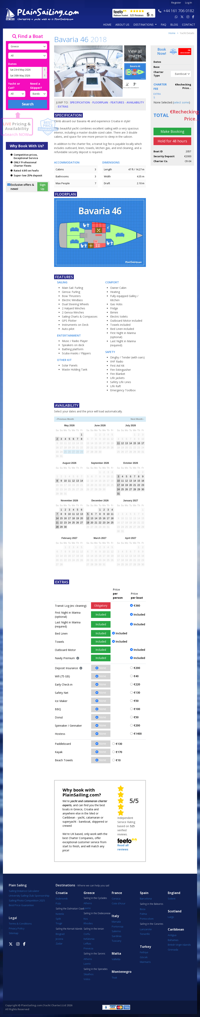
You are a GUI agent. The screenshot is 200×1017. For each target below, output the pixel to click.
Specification (80, 102)
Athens (88, 903)
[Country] (27, 46)
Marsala (116, 921)
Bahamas (173, 940)
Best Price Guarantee (21, 905)
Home (107, 24)
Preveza (88, 948)
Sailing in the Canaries (151, 924)
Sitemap (13, 933)
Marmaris (145, 962)
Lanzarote (146, 929)
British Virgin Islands (179, 944)
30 (142, 489)
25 (122, 489)
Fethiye (144, 952)
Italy (115, 916)
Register (176, 2)
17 (142, 443)
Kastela (60, 914)
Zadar (59, 943)
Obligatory (100, 605)
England (174, 893)
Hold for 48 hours (172, 141)
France (117, 893)
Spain (144, 893)
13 (126, 443)
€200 (137, 668)
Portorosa (117, 926)
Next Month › (137, 419)
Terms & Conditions (20, 923)
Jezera (59, 939)
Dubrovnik (62, 898)
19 (126, 485)
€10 (118, 760)
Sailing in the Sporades (95, 969)
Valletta (116, 959)
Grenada (173, 949)
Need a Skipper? (36, 86)
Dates (12, 64)
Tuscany (116, 940)
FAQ (163, 24)
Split (58, 918)
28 (134, 489)
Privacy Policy (16, 928)
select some (181, 102)
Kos (86, 918)
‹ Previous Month (65, 419)
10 (65, 480)
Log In (188, 2)
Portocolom (147, 918)
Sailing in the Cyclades (95, 898)
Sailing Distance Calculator (24, 891)
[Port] (27, 56)
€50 (136, 701)
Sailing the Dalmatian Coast (70, 908)
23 (142, 485)
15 (134, 443)
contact (188, 24)
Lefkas (87, 943)
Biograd (60, 934)
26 (126, 489)
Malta (116, 953)
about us (122, 24)
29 (138, 489)
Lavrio (87, 908)
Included (101, 614)
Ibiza (142, 909)
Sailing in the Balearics (151, 904)
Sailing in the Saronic (94, 953)
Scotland (174, 911)
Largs (171, 917)
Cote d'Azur (118, 903)
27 (130, 489)
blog (174, 24)
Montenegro (121, 972)
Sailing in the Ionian (94, 928)
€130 (137, 692)
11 (118, 443)
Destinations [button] (143, 24)
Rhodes (88, 923)
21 (134, 485)
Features (117, 102)
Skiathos (88, 974)
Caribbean (176, 929)
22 (138, 485)
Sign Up (43, 187)
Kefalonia (89, 939)
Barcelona (146, 898)
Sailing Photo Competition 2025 (27, 900)
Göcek (143, 957)
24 (118, 489)
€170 (119, 752)
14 (130, 443)
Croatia (62, 893)
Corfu (87, 934)
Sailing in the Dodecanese (97, 913)
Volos (87, 979)
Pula (58, 903)
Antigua (172, 935)
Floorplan (100, 102)
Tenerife (145, 934)
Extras (63, 106)
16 (138, 443)
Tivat (114, 977)
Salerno (116, 931)
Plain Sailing (18, 885)
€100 (137, 709)
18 (122, 485)
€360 (137, 605)
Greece (89, 893)
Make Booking (172, 131)
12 (122, 443)
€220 (137, 684)
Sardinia (116, 936)
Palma (143, 914)
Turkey (145, 947)
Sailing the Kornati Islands (69, 928)
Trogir (59, 923)
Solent (171, 898)
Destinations (65, 885)
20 (130, 485)
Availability (135, 102)
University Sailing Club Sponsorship (29, 895)
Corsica (116, 898)
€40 (136, 676)
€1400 (138, 733)
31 (118, 493)
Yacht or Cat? (14, 86)
